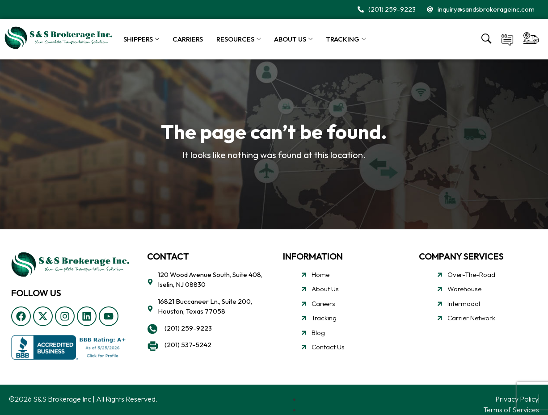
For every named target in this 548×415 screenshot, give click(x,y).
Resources (235, 39)
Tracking (342, 39)
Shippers (138, 39)
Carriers (188, 39)
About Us (290, 39)
